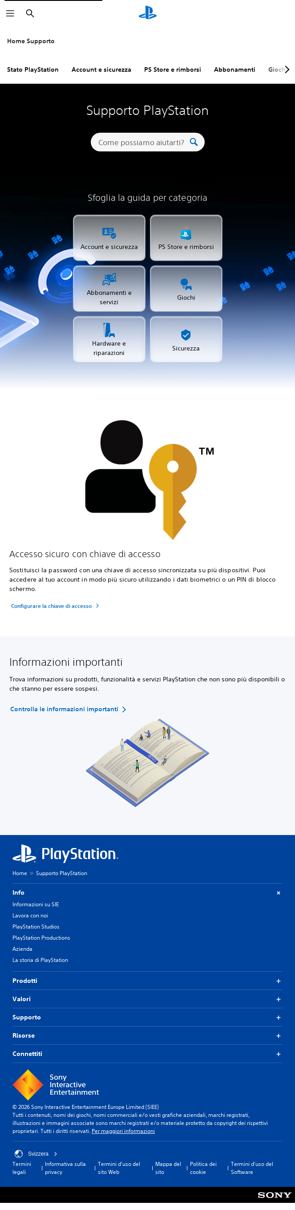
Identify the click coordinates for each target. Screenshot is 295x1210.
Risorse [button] (147, 1035)
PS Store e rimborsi (172, 69)
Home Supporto (31, 41)
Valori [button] (147, 999)
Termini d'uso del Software (252, 1168)
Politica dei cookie (203, 1168)
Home (19, 873)
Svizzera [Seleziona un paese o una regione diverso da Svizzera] (36, 1154)
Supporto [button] (147, 1017)
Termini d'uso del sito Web (119, 1168)
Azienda (22, 949)
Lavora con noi (30, 915)
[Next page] (285, 69)
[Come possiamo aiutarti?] (143, 142)
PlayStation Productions (41, 937)
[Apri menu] (10, 13)
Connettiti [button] (147, 1054)
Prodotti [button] (147, 981)
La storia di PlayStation (40, 960)
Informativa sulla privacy (65, 1168)
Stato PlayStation (33, 69)
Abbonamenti (234, 69)
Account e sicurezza (101, 69)
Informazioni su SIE (35, 904)
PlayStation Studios (36, 926)
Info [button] (147, 892)
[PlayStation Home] (148, 13)
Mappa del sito (168, 1168)
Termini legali (21, 1168)
